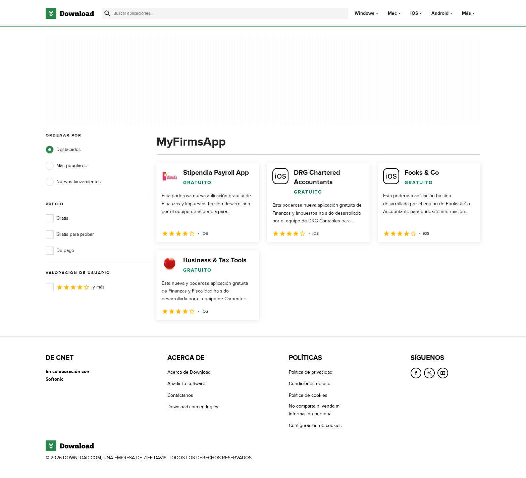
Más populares (66, 166)
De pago (60, 251)
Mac (392, 13)
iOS (414, 13)
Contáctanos (180, 395)
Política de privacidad (310, 372)
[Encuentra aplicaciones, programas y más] (225, 13)
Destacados (63, 150)
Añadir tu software (186, 384)
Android (440, 13)
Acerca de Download (189, 372)
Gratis (57, 218)
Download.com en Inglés (192, 407)
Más (469, 13)
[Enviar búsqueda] (107, 13)
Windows (364, 13)
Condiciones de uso (309, 384)
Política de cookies (308, 395)
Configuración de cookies (315, 425)
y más (75, 287)
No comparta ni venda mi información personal (314, 410)
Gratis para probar (70, 234)
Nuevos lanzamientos (73, 182)
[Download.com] (70, 13)
